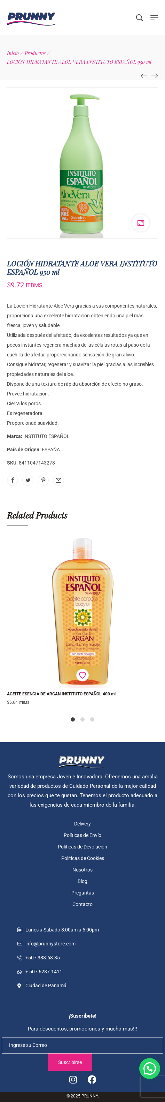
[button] (149, 1068)
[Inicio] (13, 53)
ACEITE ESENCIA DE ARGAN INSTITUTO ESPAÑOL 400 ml (61, 694)
